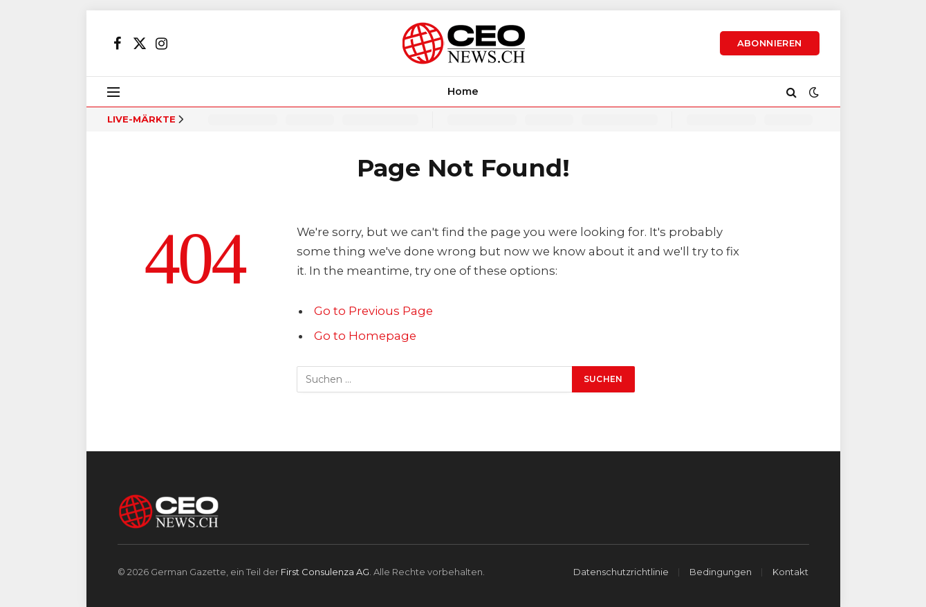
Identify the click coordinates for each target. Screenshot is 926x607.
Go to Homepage (365, 336)
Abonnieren (769, 42)
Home (463, 91)
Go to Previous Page (373, 311)
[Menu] (113, 92)
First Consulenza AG (325, 571)
